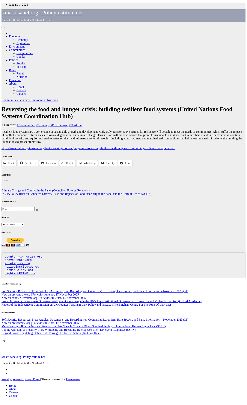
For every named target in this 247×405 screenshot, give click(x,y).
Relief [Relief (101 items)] (38, 354)
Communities (17, 49)
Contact (21, 90)
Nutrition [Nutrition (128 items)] (168, 354)
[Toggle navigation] (2, 27)
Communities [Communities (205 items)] (112, 353)
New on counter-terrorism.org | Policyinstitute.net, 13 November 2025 (43, 302)
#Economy (42, 125)
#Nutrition (75, 125)
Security (21, 66)
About (12, 83)
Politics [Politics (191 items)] (76, 353)
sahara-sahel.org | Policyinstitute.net (42, 12)
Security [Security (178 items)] (18, 354)
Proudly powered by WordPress (20, 383)
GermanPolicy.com (19, 274)
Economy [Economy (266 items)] (142, 354)
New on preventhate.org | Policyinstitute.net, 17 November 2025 (40, 299)
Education (15, 80)
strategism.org (17, 265)
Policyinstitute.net (22, 269)
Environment (17, 46)
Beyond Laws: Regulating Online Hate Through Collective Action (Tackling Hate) (51, 337)
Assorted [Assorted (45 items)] (128, 355)
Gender (20, 56)
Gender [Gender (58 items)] (30, 354)
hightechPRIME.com (20, 278)
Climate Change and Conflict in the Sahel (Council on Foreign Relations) (45, 190)
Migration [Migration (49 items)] (156, 355)
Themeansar (73, 383)
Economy (14, 36)
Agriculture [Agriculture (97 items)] (91, 354)
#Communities (26, 125)
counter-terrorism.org (24, 257)
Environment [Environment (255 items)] (56, 354)
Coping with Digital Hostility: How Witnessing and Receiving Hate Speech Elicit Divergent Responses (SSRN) (68, 334)
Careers (21, 93)
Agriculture (23, 43)
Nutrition (22, 76)
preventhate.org (18, 261)
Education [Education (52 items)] (5, 354)
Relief (12, 70)
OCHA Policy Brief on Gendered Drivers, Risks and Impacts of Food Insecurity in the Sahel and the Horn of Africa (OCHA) (76, 193)
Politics (13, 60)
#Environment (59, 125)
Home (12, 390)
